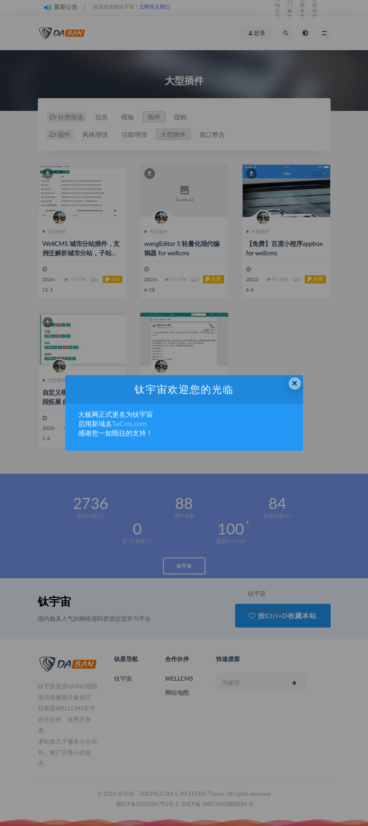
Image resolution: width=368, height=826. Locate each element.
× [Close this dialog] (295, 383)
